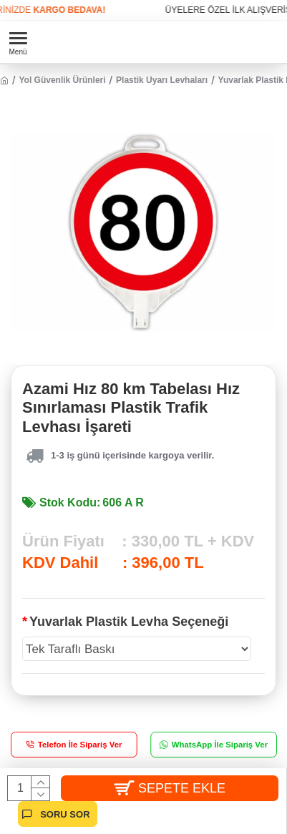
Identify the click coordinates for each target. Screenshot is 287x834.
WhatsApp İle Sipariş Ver (219, 745)
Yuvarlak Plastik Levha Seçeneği (128, 621)
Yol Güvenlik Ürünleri (62, 80)
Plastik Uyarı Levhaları (162, 80)
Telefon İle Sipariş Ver (80, 745)
